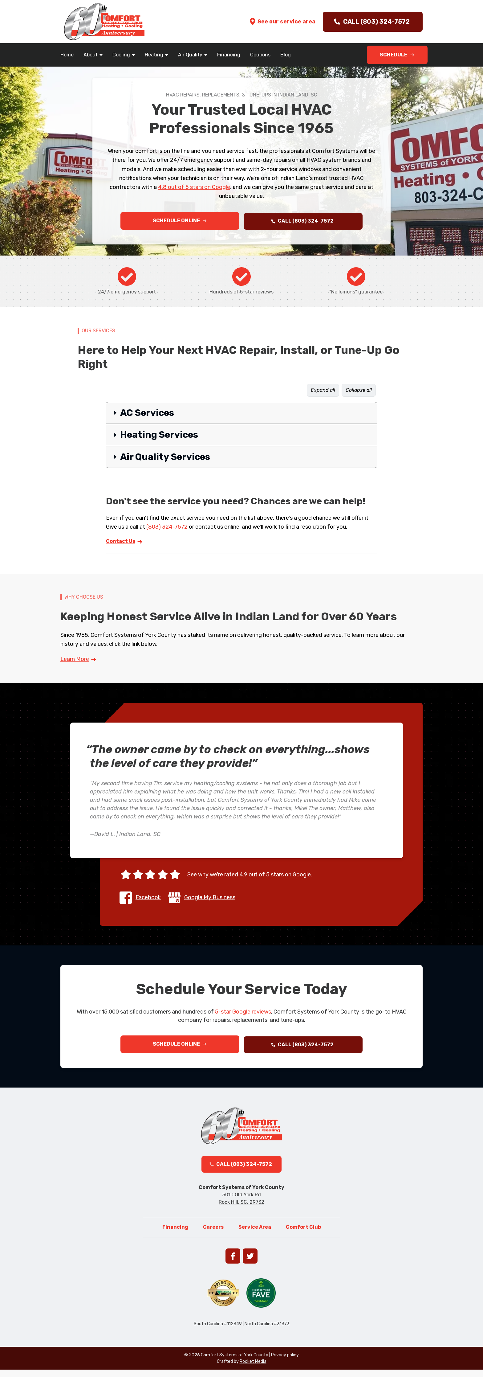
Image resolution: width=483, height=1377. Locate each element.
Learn (78, 660)
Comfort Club (303, 1234)
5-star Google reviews (243, 1013)
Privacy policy (285, 1362)
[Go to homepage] (104, 21)
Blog (285, 55)
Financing (228, 55)
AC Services (147, 414)
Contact (124, 543)
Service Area (254, 1234)
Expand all (323, 392)
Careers (213, 1234)
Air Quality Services (165, 458)
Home (67, 55)
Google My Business (209, 899)
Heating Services (159, 436)
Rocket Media (253, 1368)
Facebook (148, 899)
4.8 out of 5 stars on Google (194, 187)
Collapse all (359, 392)
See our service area (282, 21)
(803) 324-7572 (167, 528)
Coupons (260, 55)
